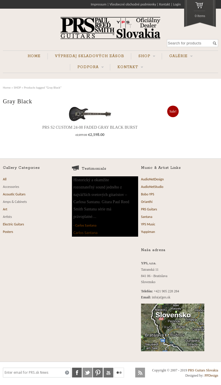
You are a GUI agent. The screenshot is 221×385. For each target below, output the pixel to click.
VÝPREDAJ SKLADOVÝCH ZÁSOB (89, 56)
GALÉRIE (177, 56)
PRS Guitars (149, 209)
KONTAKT (126, 67)
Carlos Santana (85, 225)
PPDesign (211, 375)
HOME (34, 56)
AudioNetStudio (152, 187)
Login (177, 4)
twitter (87, 372)
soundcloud (130, 372)
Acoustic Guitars (14, 194)
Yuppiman (148, 232)
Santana (146, 217)
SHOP (143, 56)
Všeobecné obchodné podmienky (133, 4)
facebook (77, 372)
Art (5, 209)
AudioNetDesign (152, 179)
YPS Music (148, 224)
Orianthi (147, 202)
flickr (119, 372)
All (4, 179)
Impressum (98, 4)
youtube (108, 372)
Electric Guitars (13, 224)
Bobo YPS (147, 194)
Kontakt (164, 4)
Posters (8, 232)
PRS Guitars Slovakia (203, 370)
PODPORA (87, 67)
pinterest (98, 372)
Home (7, 87)
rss (140, 372)
